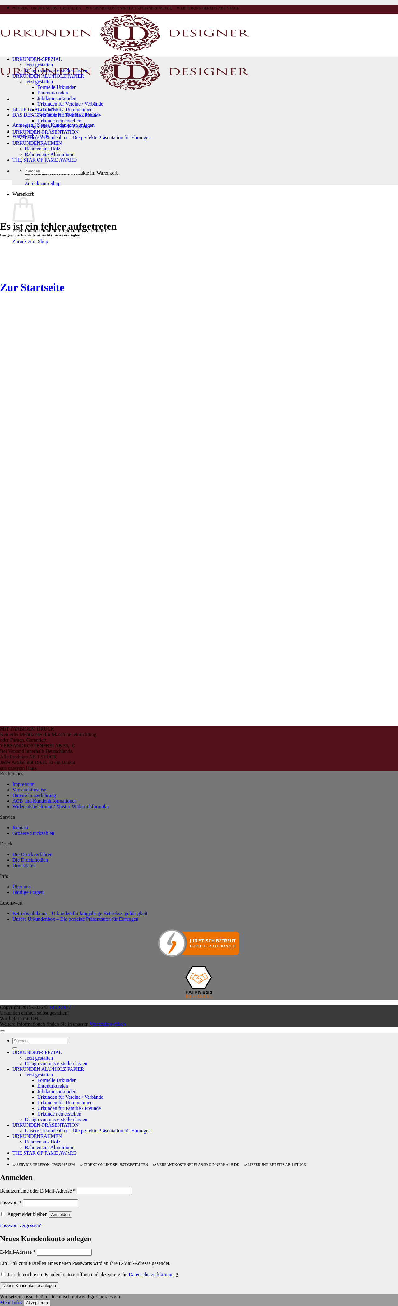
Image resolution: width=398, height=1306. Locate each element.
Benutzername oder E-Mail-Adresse (38, 1191)
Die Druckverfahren (32, 854)
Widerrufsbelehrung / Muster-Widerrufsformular (60, 806)
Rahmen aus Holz (42, 1141)
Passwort (11, 1202)
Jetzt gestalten (39, 64)
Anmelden (60, 1214)
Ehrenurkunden (52, 92)
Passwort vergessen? (20, 1225)
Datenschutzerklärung (34, 795)
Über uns (21, 886)
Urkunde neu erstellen (59, 120)
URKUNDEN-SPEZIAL (37, 59)
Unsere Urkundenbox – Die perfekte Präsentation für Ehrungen (88, 137)
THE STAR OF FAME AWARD (44, 1153)
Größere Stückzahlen (33, 833)
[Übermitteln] (27, 179)
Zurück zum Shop (43, 183)
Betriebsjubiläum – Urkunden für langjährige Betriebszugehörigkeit (79, 913)
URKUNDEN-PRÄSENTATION (45, 132)
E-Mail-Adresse (17, 1252)
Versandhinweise (29, 789)
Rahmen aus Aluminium (49, 154)
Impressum (23, 784)
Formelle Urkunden (56, 87)
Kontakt (20, 827)
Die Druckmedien (30, 860)
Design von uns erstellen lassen (56, 70)
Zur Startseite (32, 288)
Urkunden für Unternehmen (65, 109)
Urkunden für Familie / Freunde (69, 115)
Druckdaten (24, 865)
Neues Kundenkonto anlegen (29, 1285)
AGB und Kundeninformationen (44, 801)
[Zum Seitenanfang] (2, 1031)
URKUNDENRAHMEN (37, 1136)
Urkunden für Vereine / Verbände (70, 104)
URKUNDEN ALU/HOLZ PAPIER (48, 76)
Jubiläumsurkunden (56, 98)
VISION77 (60, 1007)
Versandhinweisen (108, 1024)
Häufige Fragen (28, 892)
